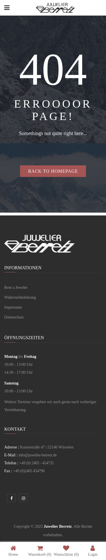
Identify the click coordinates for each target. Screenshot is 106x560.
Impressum (13, 307)
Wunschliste (66, 551)
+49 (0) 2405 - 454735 (36, 463)
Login (92, 551)
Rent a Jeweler (15, 287)
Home (13, 551)
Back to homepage (53, 171)
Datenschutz (14, 317)
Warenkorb (39, 551)
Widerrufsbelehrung (20, 297)
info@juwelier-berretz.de (38, 455)
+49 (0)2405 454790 (29, 471)
